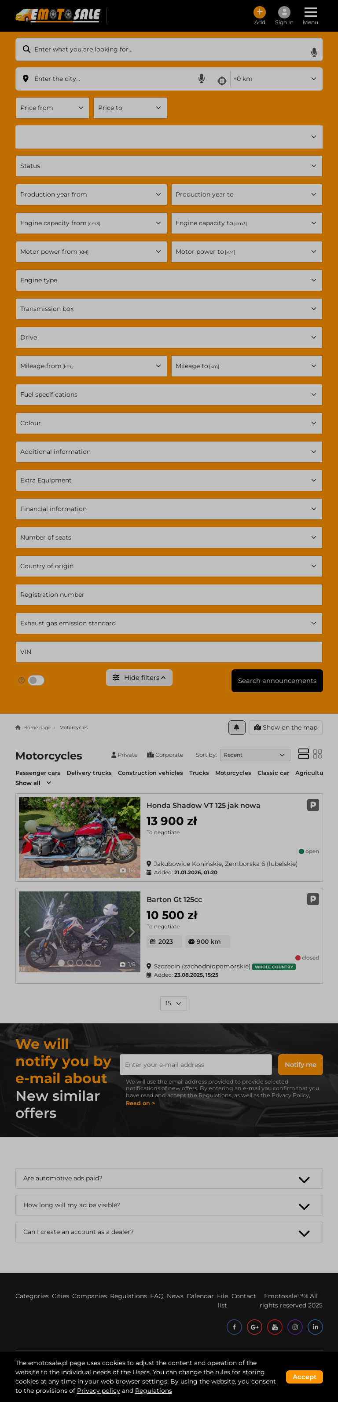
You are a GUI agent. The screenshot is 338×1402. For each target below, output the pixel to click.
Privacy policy (98, 1391)
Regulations (153, 1391)
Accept (304, 1377)
